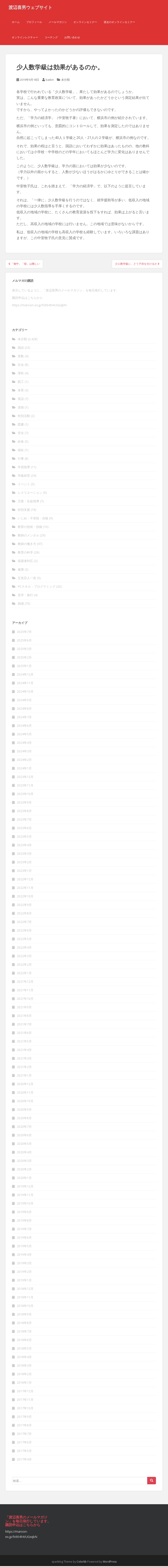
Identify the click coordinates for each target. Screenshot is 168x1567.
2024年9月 (24, 701)
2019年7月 (24, 1230)
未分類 (65, 81)
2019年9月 (24, 1213)
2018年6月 (24, 1341)
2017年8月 (24, 1426)
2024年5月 (24, 735)
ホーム (16, 23)
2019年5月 (24, 1247)
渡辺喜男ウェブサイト (30, 8)
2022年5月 (24, 940)
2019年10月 (25, 1204)
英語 (21, 399)
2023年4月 (24, 846)
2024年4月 (24, 744)
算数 (21, 357)
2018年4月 (24, 1358)
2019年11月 (25, 1196)
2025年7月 (24, 633)
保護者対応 (25, 562)
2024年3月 (24, 752)
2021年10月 (25, 1000)
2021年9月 (24, 1008)
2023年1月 (24, 872)
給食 (21, 442)
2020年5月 (24, 1145)
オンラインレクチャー (25, 38)
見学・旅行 (25, 596)
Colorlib (82, 1562)
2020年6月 (24, 1136)
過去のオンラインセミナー (119, 23)
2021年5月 (24, 1042)
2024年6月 (24, 727)
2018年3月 (24, 1366)
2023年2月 (24, 863)
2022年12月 (25, 880)
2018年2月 (24, 1375)
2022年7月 (24, 923)
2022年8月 (24, 914)
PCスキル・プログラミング (36, 587)
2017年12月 (25, 1392)
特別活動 (24, 417)
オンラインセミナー (85, 23)
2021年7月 (24, 1025)
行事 (21, 459)
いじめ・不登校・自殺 (33, 519)
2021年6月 (24, 1034)
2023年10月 (25, 795)
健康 (21, 570)
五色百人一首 (27, 579)
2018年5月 (24, 1349)
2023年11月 (25, 786)
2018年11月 (25, 1298)
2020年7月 (24, 1128)
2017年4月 (24, 1460)
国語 (21, 348)
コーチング (51, 38)
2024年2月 (24, 761)
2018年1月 (24, 1383)
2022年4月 (24, 948)
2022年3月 (24, 957)
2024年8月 (24, 709)
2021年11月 (25, 991)
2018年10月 (25, 1307)
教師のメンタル (28, 536)
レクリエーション (30, 493)
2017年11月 (25, 1401)
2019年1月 (24, 1281)
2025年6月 (24, 641)
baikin (50, 81)
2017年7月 (24, 1435)
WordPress (110, 1562)
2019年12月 (25, 1187)
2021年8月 (24, 1017)
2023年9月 (24, 803)
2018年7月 (24, 1332)
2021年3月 (24, 1059)
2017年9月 (24, 1418)
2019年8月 (24, 1221)
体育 (21, 391)
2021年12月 (25, 982)
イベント (24, 485)
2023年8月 (24, 812)
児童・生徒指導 (28, 502)
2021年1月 (24, 1076)
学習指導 (24, 468)
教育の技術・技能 (30, 527)
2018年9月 (24, 1315)
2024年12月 (25, 675)
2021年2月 (24, 1068)
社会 (21, 365)
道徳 (21, 408)
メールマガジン (58, 23)
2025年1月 (24, 667)
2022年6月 (24, 931)
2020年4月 (24, 1153)
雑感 (21, 604)
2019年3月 (24, 1264)
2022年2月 (24, 965)
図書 (21, 425)
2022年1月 (24, 974)
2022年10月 (25, 897)
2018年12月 (25, 1290)
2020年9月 (24, 1110)
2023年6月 (24, 829)
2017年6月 (24, 1443)
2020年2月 (24, 1170)
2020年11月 (25, 1093)
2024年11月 (25, 684)
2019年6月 (24, 1238)
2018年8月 (24, 1324)
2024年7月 (24, 718)
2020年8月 (24, 1119)
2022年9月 (24, 906)
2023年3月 (24, 855)
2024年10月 (25, 692)
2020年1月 (24, 1179)
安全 (21, 434)
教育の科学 (25, 553)
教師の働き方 (27, 545)
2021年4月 (24, 1051)
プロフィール (34, 23)
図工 (21, 382)
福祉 (21, 451)
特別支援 (24, 510)
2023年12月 (25, 778)
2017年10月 (25, 1409)
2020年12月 (25, 1085)
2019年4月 (24, 1256)
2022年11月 (25, 889)
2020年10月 (25, 1102)
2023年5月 (24, 837)
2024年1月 (24, 769)
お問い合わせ (72, 38)
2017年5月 (24, 1452)
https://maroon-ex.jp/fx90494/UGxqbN (39, 306)
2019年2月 (24, 1273)
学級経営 (24, 476)
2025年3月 (24, 650)
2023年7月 (24, 820)
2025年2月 (24, 658)
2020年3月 (24, 1162)
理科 (21, 374)
